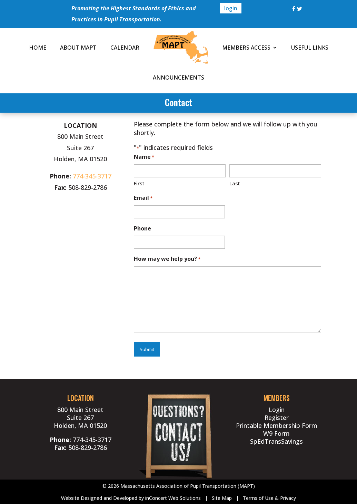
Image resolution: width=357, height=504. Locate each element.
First (139, 183)
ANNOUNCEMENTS (178, 77)
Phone (142, 228)
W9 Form (276, 433)
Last (234, 183)
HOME (37, 47)
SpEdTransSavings (276, 441)
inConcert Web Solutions (173, 498)
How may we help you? (167, 259)
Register (277, 417)
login (230, 8)
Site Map (222, 498)
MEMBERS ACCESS (246, 47)
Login (277, 409)
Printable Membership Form (276, 425)
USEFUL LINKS (309, 47)
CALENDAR (124, 47)
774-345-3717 (92, 176)
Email (143, 198)
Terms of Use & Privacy (269, 498)
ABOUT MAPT (78, 47)
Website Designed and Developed (99, 498)
